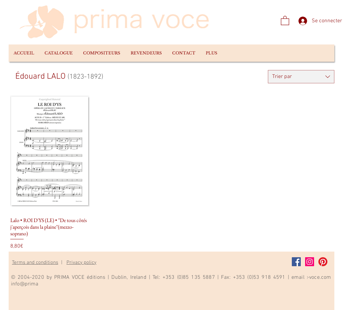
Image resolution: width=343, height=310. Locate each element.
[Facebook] (296, 261)
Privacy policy (81, 263)
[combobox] (301, 76)
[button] (58, 53)
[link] (285, 20)
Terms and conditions (35, 263)
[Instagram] (309, 261)
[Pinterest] (322, 261)
